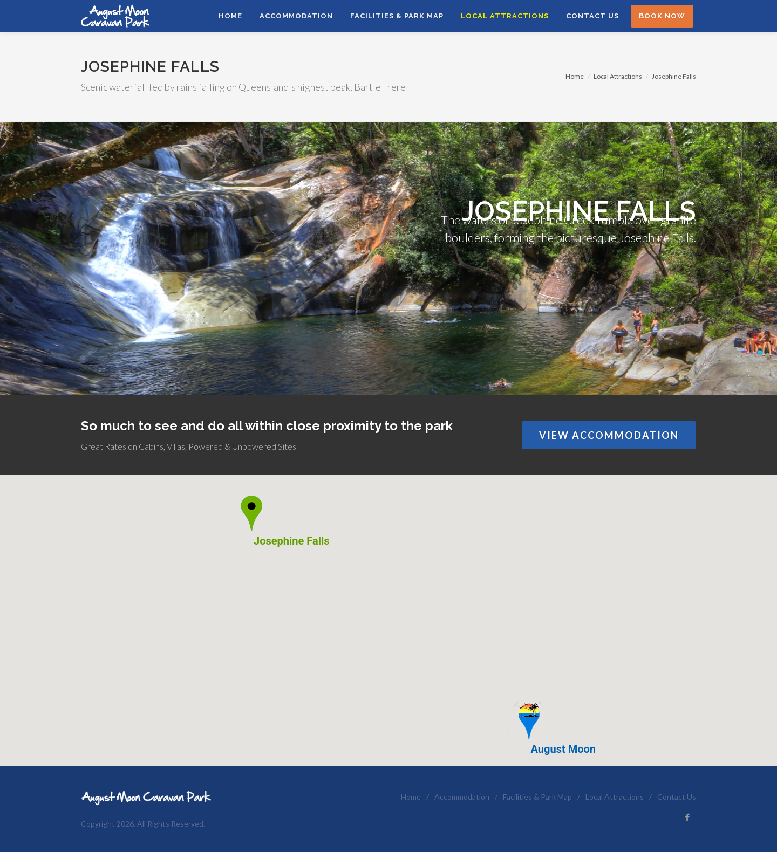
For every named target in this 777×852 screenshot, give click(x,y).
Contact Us (676, 796)
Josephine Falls (674, 76)
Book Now (662, 16)
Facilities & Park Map (537, 796)
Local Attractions (618, 76)
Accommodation (461, 796)
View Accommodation (609, 435)
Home (574, 76)
